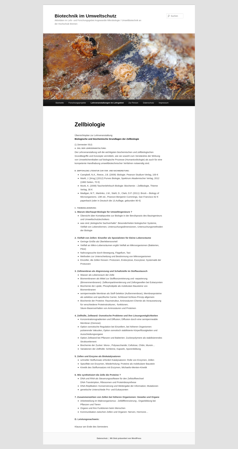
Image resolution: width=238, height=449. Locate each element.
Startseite (59, 103)
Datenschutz (148, 103)
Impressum (163, 103)
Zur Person (133, 103)
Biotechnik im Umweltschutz (85, 15)
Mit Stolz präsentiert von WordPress (125, 438)
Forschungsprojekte (77, 103)
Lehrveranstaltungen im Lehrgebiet (107, 103)
